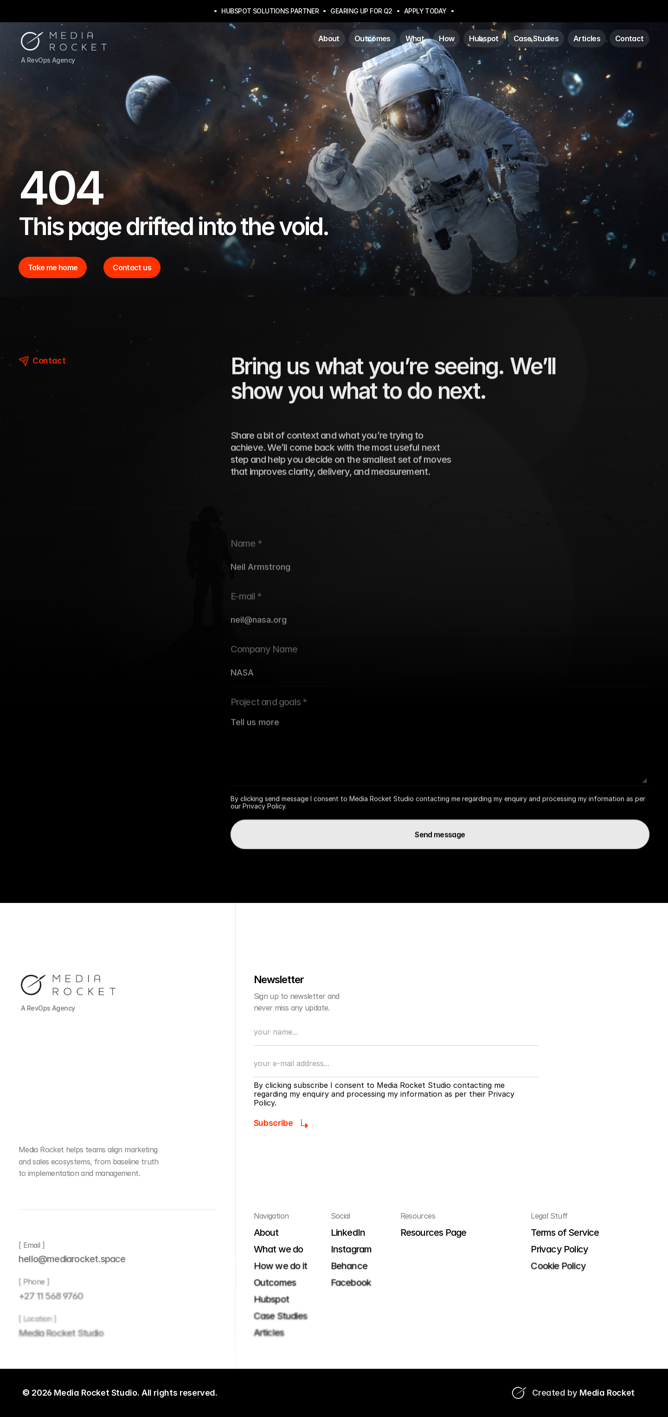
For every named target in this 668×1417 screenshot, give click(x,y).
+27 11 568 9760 (51, 1296)
